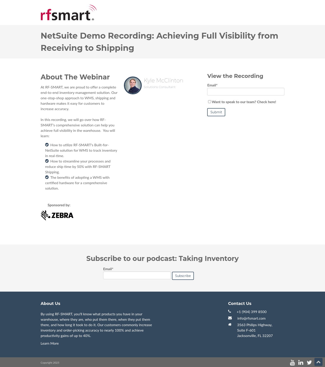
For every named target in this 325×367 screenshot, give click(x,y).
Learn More (50, 343)
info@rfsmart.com (251, 318)
